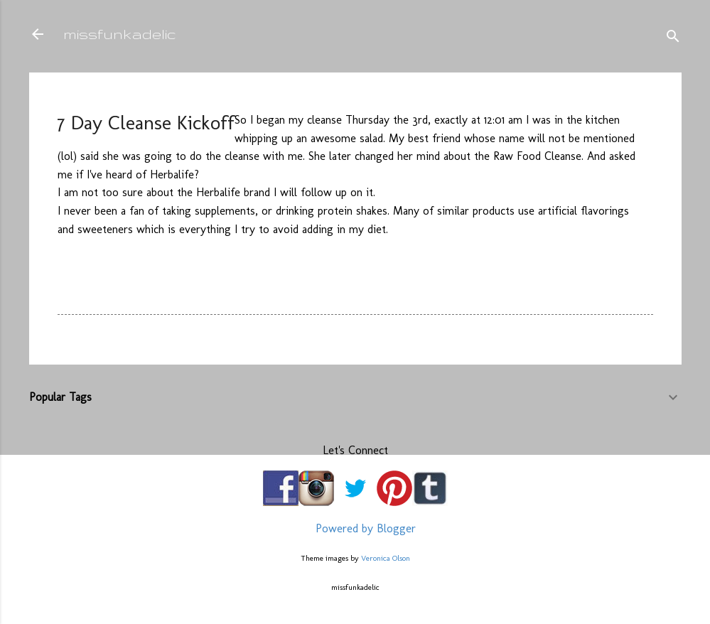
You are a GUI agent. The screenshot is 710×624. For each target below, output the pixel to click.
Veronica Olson (385, 558)
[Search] (673, 38)
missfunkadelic (119, 34)
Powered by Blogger (355, 528)
